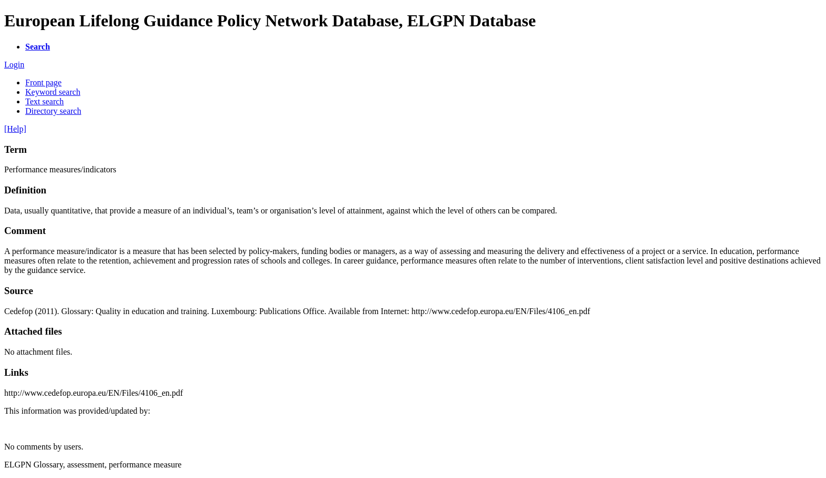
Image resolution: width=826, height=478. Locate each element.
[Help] (15, 128)
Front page (43, 82)
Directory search (53, 110)
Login (14, 64)
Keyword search (52, 91)
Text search (44, 101)
